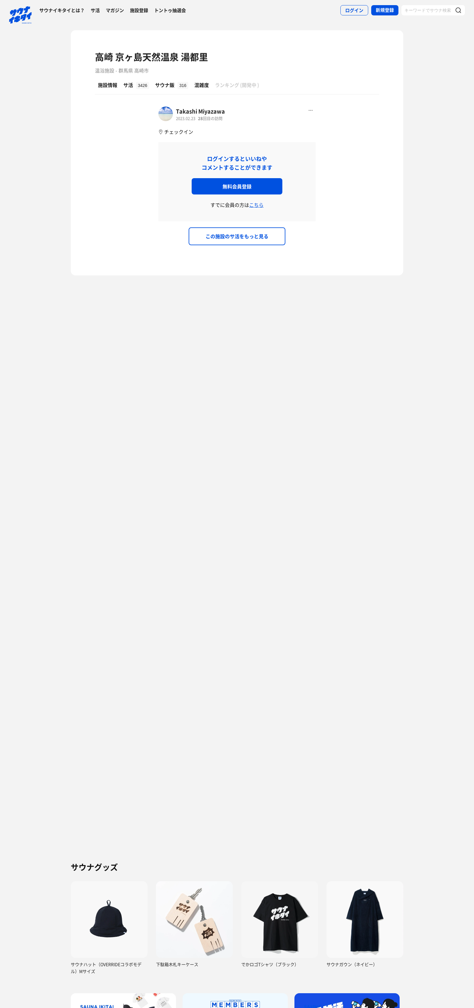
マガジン (115, 10)
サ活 (95, 10)
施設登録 (139, 10)
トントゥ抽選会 (170, 10)
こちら (256, 204)
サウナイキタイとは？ (62, 10)
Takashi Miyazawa (200, 111)
